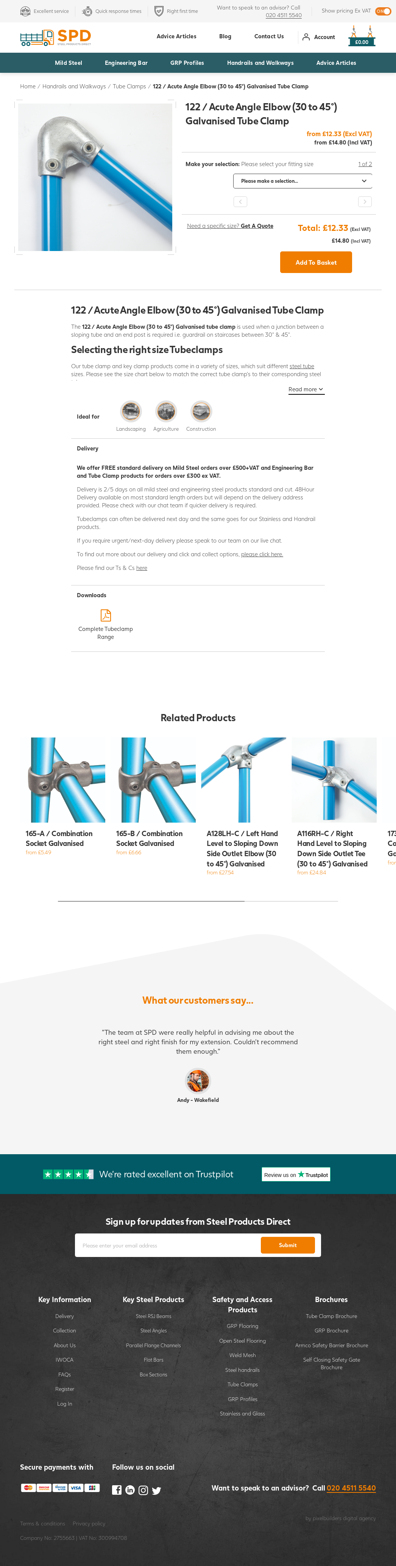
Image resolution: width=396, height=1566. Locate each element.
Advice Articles (336, 62)
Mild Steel (68, 62)
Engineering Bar (126, 62)
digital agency (359, 1518)
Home (28, 86)
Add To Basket (316, 262)
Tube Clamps (129, 86)
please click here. (262, 554)
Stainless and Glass (242, 1413)
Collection (64, 1330)
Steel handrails (242, 1370)
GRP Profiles (187, 62)
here (141, 567)
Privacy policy (89, 1523)
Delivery (64, 1316)
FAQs (64, 1374)
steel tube (302, 365)
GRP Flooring (242, 1326)
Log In (64, 1403)
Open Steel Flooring (242, 1340)
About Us (65, 1345)
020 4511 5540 (284, 15)
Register (64, 1389)
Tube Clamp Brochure (331, 1316)
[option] (279, 181)
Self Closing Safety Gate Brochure (331, 1363)
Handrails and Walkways (260, 62)
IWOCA (64, 1359)
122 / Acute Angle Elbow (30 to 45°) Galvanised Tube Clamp (231, 86)
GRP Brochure (331, 1330)
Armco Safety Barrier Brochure (331, 1345)
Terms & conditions (42, 1523)
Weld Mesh (242, 1355)
